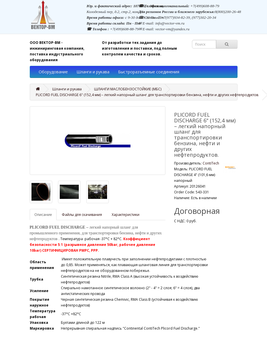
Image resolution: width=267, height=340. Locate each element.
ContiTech (211, 163)
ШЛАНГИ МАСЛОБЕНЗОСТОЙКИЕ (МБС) (127, 89)
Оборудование (53, 71)
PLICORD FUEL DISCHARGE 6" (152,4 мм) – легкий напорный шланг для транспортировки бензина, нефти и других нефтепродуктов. (147, 94)
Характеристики (125, 214)
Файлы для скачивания (82, 214)
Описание (43, 214)
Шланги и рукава (92, 71)
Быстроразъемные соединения (148, 71)
